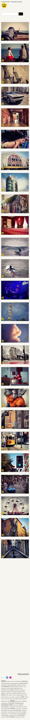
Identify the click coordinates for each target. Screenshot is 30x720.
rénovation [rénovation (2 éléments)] (19, 708)
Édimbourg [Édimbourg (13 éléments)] (12, 716)
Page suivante (23, 674)
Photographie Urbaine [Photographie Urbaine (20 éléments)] (7, 704)
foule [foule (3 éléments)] (24, 691)
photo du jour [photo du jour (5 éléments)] (24, 701)
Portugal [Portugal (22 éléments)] (12, 708)
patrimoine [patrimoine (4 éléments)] (16, 698)
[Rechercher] (21, 13)
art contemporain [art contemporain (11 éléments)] (5, 686)
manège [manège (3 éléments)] (10, 694)
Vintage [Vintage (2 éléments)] (10, 713)
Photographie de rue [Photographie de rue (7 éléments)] (19, 703)
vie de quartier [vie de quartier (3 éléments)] (24, 711)
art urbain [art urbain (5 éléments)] (16, 686)
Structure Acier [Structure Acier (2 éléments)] (24, 710)
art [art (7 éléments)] (25, 684)
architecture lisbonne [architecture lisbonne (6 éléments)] (23, 683)
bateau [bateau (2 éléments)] (20, 686)
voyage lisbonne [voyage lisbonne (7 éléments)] (21, 715)
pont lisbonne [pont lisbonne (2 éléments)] (24, 706)
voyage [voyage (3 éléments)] (15, 715)
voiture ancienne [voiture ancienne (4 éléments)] (23, 713)
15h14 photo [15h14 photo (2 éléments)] (8, 681)
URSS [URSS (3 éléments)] (17, 711)
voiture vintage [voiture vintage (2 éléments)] (11, 715)
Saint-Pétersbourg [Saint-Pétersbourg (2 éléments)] (24, 708)
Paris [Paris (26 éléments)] (22, 696)
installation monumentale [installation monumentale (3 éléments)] (17, 693)
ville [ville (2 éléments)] (7, 713)
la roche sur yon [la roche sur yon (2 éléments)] (24, 693)
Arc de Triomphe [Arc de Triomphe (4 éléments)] (18, 681)
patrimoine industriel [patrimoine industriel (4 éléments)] (22, 698)
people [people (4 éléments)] (8, 701)
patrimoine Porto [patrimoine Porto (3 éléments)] (4, 701)
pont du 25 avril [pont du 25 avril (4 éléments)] (19, 706)
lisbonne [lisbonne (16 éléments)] (3, 694)
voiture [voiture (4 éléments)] (18, 713)
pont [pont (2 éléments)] (9, 706)
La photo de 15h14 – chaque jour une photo (11, 1)
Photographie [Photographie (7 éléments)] (11, 703)
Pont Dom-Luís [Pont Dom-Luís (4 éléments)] (13, 706)
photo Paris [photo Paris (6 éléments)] (21, 704)
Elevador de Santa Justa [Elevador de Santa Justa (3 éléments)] (5, 689)
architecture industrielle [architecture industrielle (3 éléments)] (15, 683)
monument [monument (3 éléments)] (14, 694)
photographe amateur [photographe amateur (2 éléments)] (4, 703)
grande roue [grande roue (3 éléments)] (3, 693)
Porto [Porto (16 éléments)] (8, 708)
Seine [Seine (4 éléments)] (2, 710)
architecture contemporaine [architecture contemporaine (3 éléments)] (5, 683)
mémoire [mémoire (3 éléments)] (2, 696)
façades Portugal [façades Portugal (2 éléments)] (14, 691)
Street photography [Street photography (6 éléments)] (17, 710)
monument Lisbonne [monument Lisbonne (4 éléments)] (20, 694)
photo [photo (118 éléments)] (12, 701)
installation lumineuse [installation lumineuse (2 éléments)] (9, 693)
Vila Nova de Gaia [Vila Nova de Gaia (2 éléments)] (4, 713)
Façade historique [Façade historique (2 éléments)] (4, 691)
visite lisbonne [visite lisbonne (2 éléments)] (14, 713)
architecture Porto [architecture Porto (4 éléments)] (20, 684)
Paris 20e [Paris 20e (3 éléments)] (2, 698)
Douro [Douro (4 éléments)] (21, 688)
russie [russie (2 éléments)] (16, 708)
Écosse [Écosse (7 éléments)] (7, 716)
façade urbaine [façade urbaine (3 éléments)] (19, 691)
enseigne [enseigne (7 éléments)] (12, 689)
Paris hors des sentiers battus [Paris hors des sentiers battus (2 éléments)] (9, 698)
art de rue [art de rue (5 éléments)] (12, 686)
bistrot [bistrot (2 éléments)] (25, 686)
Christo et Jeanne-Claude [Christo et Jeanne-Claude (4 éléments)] (14, 688)
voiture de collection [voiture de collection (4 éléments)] (5, 715)
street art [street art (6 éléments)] (6, 710)
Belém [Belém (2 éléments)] (22, 686)
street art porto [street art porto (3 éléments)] (10, 710)
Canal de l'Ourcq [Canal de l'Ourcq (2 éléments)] (3, 688)
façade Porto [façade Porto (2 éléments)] (9, 691)
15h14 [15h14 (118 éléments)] (3, 681)
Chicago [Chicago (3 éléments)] (8, 688)
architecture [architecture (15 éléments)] (24, 681)
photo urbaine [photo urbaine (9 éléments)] (4, 706)
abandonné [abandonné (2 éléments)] (12, 681)
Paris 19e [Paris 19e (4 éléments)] (26, 696)
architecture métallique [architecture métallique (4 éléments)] (12, 684)
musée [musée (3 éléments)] (25, 694)
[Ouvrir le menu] (2, 9)
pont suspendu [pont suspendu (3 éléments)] (3, 708)
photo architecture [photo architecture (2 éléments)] (18, 701)
